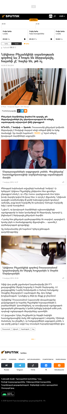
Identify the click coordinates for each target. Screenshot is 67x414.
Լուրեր (5, 34)
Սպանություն (25, 329)
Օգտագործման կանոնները (26, 379)
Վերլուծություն (33, 359)
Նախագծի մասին (8, 379)
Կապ (39, 379)
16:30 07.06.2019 (7, 65)
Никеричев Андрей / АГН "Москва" (18, 107)
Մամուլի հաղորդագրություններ (13, 382)
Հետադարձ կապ (7, 388)
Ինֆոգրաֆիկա (48, 359)
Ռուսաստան (6, 329)
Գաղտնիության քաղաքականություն (15, 385)
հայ (33, 329)
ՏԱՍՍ (37, 133)
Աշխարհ (15, 329)
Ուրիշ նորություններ (36, 34)
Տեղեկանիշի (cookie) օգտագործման (44, 385)
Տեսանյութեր (61, 359)
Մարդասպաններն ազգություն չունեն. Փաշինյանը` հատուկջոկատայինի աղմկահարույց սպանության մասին (33, 174)
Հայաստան (12, 359)
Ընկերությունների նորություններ (38, 382)
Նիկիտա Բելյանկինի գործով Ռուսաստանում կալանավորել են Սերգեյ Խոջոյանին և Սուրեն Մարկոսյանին (30, 270)
